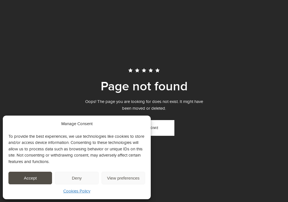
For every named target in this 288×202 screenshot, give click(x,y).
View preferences (123, 178)
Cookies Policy (76, 191)
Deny (77, 178)
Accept (30, 178)
